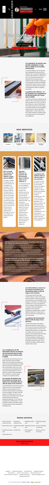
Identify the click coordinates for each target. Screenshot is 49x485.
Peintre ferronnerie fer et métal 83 (11, 474)
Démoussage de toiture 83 (35, 472)
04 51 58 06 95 (12, 4)
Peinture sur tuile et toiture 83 (23, 472)
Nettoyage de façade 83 (38, 471)
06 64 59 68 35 (12, 14)
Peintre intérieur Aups (7, 425)
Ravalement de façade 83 (17, 471)
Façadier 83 (8, 471)
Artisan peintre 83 (11, 472)
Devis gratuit (32, 48)
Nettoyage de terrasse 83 (24, 476)
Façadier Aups (17, 430)
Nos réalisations (25, 44)
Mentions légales (26, 482)
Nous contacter (18, 48)
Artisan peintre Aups (7, 434)
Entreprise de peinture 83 (25, 474)
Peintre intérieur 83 (28, 471)
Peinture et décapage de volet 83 (38, 474)
